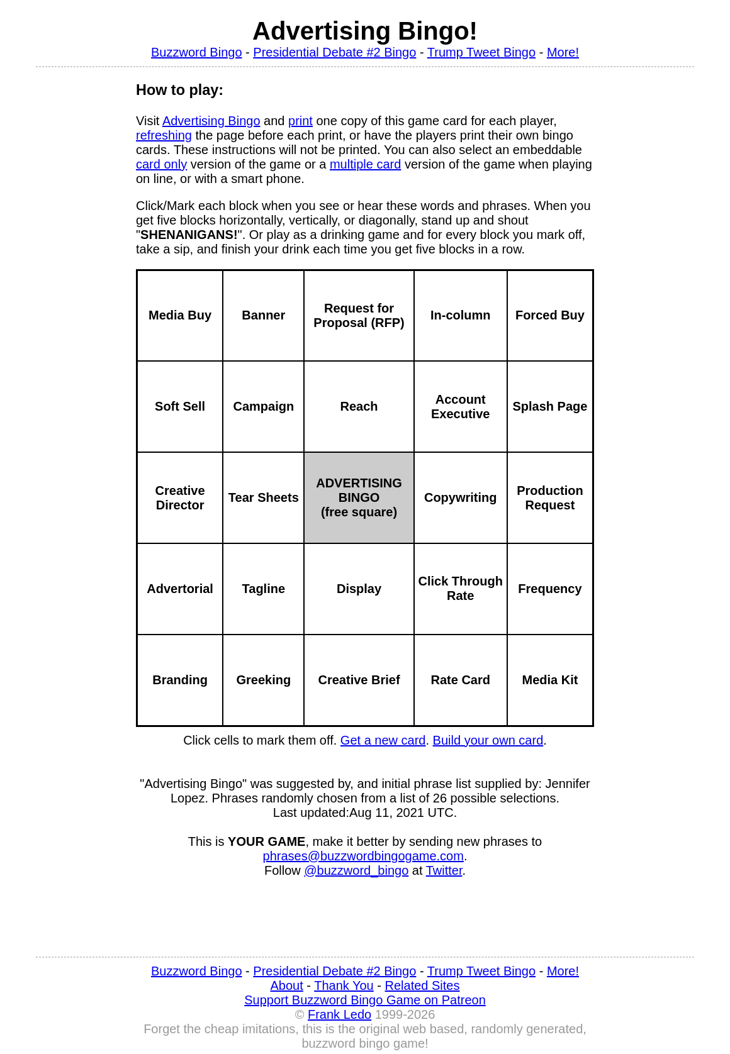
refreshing (164, 135)
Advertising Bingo (211, 121)
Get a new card (383, 740)
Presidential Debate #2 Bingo (334, 52)
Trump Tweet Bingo (481, 52)
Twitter (444, 870)
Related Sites (422, 985)
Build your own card (488, 740)
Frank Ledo (339, 1014)
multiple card (365, 164)
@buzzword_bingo (356, 870)
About (287, 985)
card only (161, 164)
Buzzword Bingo (196, 52)
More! (563, 52)
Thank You (344, 985)
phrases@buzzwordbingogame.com (363, 856)
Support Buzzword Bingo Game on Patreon (365, 1000)
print (300, 121)
